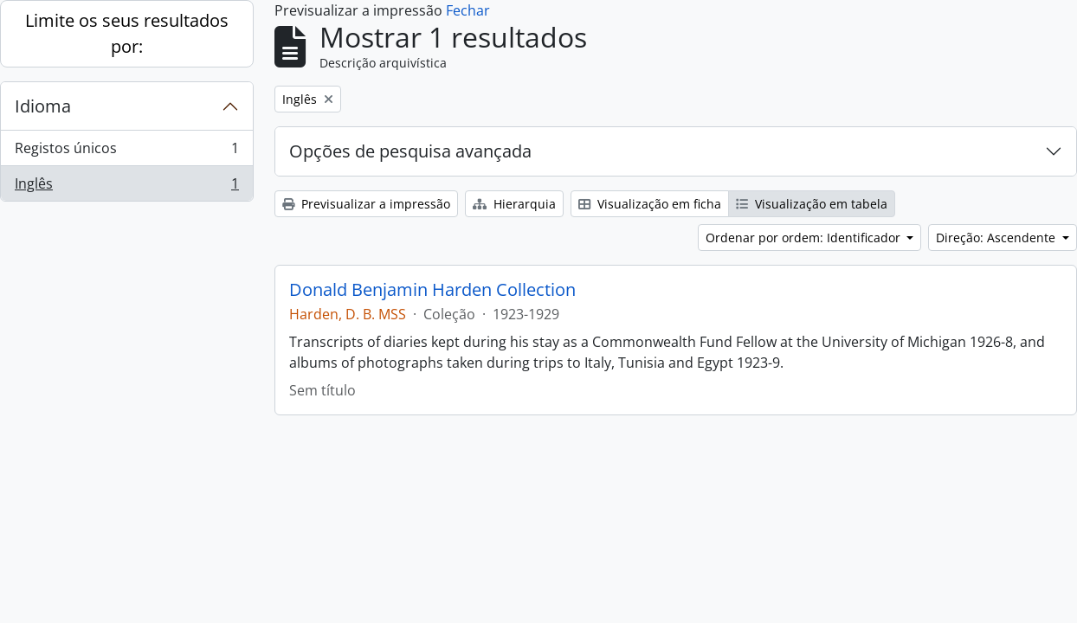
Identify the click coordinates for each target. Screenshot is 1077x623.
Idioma (43, 106)
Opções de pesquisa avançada (410, 151)
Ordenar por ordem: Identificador (805, 237)
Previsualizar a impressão (366, 204)
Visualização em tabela (811, 204)
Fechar (468, 10)
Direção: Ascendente (997, 237)
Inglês (126, 187)
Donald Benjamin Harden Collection (432, 289)
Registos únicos (126, 152)
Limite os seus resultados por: (127, 33)
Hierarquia (514, 204)
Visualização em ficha (649, 204)
